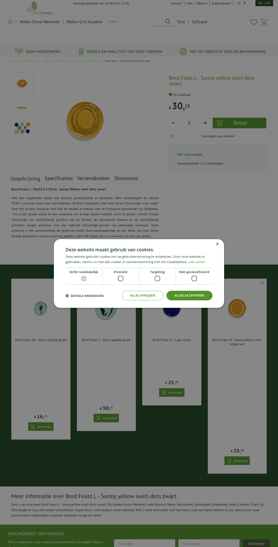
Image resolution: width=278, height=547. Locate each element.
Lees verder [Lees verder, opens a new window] (196, 262)
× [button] (217, 244)
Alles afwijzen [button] (142, 295)
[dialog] (139, 273)
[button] (85, 296)
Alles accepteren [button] (189, 295)
